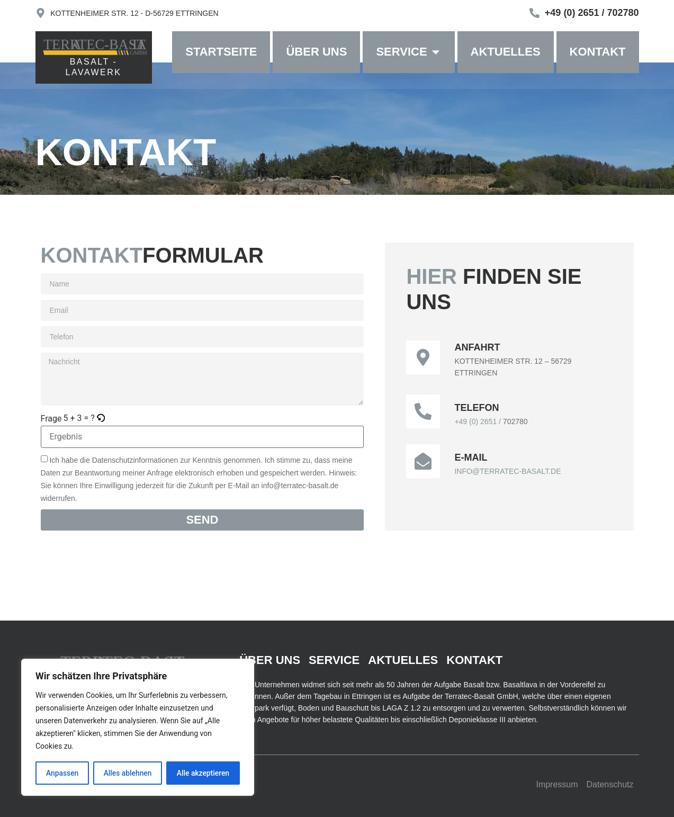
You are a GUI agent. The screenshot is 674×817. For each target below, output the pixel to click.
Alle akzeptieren (202, 773)
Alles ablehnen (127, 773)
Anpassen (62, 773)
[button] (101, 418)
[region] (137, 727)
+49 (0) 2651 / (478, 421)
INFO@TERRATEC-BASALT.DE (507, 471)
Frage (51, 419)
